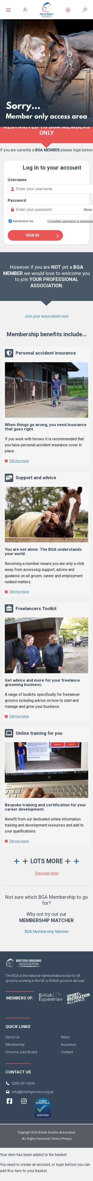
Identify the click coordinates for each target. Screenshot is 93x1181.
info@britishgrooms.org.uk (32, 1092)
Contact (67, 1052)
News (65, 1037)
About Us (12, 1037)
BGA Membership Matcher (47, 931)
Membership (15, 1044)
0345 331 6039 (23, 1083)
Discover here (46, 873)
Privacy (67, 1138)
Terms (55, 1138)
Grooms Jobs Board (21, 1052)
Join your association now (46, 316)
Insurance (68, 1044)
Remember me (23, 221)
